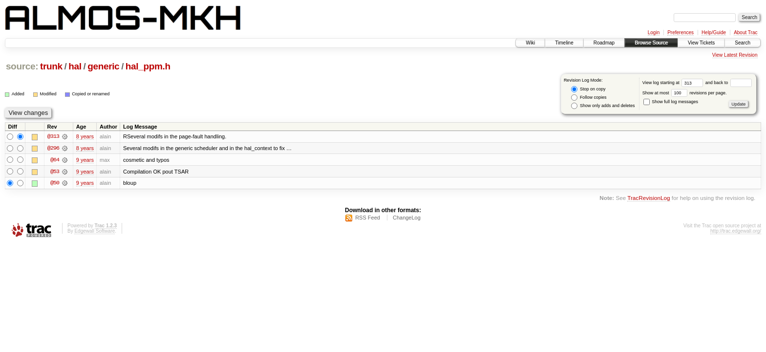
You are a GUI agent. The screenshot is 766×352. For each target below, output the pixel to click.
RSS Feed (367, 218)
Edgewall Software (94, 231)
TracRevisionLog (648, 199)
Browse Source (651, 42)
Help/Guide (714, 32)
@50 (54, 183)
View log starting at (673, 82)
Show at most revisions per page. (684, 92)
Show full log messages (670, 101)
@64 (54, 160)
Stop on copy (588, 89)
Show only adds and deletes (603, 106)
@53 (54, 172)
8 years (85, 136)
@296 (53, 148)
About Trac (745, 32)
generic (103, 66)
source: (22, 66)
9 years (85, 160)
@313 (53, 136)
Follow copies (588, 97)
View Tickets (701, 42)
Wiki (530, 42)
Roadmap (604, 42)
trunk (51, 66)
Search (742, 42)
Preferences (680, 32)
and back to (728, 82)
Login (654, 32)
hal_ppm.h (148, 66)
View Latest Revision (735, 55)
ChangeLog (407, 218)
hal (74, 66)
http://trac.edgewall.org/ (735, 231)
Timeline (564, 42)
